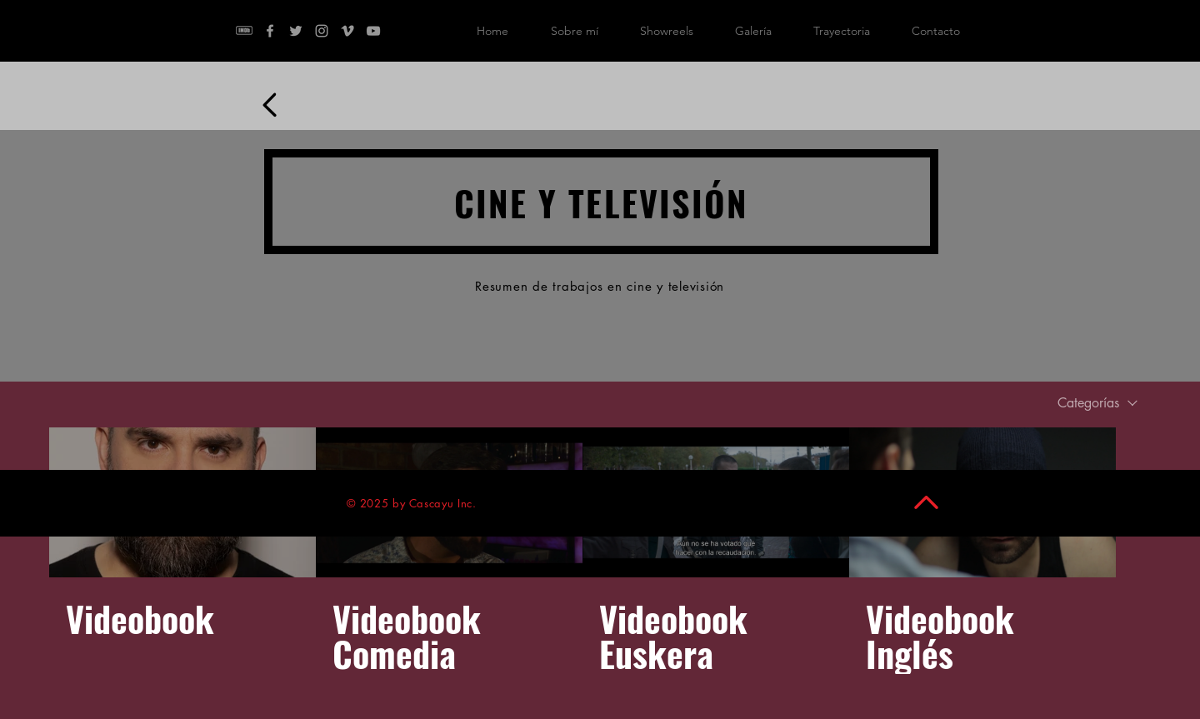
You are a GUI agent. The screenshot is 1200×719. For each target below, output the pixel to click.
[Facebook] (270, 30)
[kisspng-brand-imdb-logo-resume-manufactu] (244, 30)
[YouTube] (373, 30)
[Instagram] (321, 30)
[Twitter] (296, 30)
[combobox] (1098, 403)
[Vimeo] (347, 30)
